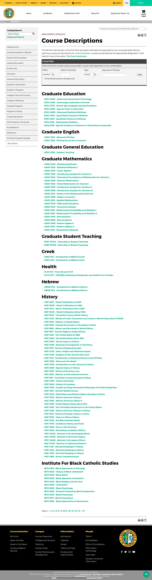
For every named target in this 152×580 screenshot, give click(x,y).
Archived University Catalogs (18, 138)
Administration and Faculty (18, 122)
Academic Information (16, 85)
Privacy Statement (85, 574)
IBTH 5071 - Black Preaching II (58, 498)
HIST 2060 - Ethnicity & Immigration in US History (68, 345)
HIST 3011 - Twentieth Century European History (67, 378)
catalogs (53, 578)
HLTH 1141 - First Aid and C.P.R (58, 272)
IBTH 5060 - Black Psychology (58, 488)
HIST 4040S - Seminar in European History (64, 440)
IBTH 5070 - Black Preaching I (58, 495)
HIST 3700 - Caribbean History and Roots (64, 424)
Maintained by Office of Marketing (113, 574)
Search (117, 3)
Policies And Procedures (16, 58)
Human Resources (43, 536)
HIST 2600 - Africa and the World (60, 361)
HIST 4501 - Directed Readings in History (63, 447)
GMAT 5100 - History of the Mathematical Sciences (68, 194)
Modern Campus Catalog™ (94, 578)
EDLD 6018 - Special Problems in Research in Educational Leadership (77, 125)
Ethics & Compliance (95, 544)
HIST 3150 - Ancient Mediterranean (61, 391)
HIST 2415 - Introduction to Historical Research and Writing (73, 358)
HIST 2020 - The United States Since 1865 (64, 338)
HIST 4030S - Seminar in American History (64, 437)
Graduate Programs (15, 106)
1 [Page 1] (47, 511)
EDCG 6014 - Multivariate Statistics (61, 122)
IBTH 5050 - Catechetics (56, 485)
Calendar (64, 540)
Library (63, 544)
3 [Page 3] (51, 511)
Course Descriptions (15, 117)
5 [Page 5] (56, 511)
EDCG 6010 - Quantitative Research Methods (66, 115)
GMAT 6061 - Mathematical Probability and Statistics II (70, 213)
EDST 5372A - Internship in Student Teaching (66, 242)
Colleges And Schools (45, 540)
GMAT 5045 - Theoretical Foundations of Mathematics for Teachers (76, 177)
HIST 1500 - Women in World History (61, 322)
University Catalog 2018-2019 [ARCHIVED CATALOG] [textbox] (119, 29)
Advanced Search (15, 37)
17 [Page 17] (84, 511)
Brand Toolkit (97, 574)
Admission (11, 74)
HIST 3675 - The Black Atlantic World (62, 420)
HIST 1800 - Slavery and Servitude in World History (68, 328)
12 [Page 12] (76, 511)
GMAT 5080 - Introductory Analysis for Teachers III (68, 190)
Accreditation (92, 540)
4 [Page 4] (53, 511)
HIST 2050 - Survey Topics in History (61, 341)
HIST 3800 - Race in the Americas (60, 427)
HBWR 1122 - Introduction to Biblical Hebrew (66, 287)
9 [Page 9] (66, 511)
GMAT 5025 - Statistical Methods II (61, 167)
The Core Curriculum (77, 56)
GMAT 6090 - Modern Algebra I (59, 223)
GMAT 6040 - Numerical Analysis (60, 207)
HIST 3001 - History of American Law (61, 371)
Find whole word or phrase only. (60, 79)
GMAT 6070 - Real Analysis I (57, 217)
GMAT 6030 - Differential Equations (61, 204)
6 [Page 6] (58, 511)
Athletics (53, 3)
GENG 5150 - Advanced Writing (59, 137)
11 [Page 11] (73, 511)
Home (7, 22)
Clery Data (90, 555)
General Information (15, 63)
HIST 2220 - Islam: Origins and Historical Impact (67, 351)
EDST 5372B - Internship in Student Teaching (66, 245)
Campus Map (41, 548)
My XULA (76, 3)
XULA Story (64, 3)
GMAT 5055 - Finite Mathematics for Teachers (66, 184)
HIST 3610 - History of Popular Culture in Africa (66, 414)
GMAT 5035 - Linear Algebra (57, 171)
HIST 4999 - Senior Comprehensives (61, 457)
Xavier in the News (18, 544)
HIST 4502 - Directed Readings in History (64, 450)
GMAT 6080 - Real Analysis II (58, 220)
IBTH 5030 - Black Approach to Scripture (64, 478)
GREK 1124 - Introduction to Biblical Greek (64, 257)
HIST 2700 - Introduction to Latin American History (69, 364)
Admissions (65, 536)
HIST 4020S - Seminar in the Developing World (67, 434)
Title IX (89, 536)
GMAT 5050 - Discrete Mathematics (61, 181)
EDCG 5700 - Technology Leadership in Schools (67, 102)
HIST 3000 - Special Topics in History (62, 368)
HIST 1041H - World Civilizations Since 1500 (65, 312)
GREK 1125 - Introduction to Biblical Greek (64, 260)
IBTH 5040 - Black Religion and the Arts (63, 482)
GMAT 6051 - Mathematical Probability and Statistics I (70, 210)
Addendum (11, 133)
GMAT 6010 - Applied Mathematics (61, 200)
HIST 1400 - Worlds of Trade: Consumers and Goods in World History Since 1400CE (83, 318)
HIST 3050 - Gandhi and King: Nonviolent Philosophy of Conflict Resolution (80, 387)
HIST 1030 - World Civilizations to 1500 (62, 302)
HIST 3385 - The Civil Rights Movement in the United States (73, 407)
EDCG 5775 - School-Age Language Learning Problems (70, 106)
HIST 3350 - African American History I (63, 397)
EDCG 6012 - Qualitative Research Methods (65, 119)
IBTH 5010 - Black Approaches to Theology (64, 468)
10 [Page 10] (70, 511)
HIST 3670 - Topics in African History (61, 417)
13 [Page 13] (79, 511)
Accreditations (13, 127)
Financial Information (15, 79)
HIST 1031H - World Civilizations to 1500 (63, 305)
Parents (34, 3)
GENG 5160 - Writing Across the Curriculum (65, 140)
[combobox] (123, 28)
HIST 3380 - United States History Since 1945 (65, 404)
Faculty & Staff (21, 3)
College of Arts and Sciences (18, 95)
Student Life (12, 68)
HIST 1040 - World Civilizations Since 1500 (64, 309)
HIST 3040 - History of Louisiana (59, 384)
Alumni (43, 3)
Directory (39, 544)
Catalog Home (13, 47)
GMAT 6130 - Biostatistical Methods (61, 230)
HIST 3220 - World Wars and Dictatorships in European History (74, 394)
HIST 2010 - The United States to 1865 (62, 335)
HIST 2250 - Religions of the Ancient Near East (66, 355)
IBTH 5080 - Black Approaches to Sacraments (66, 501)
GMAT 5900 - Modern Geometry (59, 197)
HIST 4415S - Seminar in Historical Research (65, 443)
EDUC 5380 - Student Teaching (59, 152)
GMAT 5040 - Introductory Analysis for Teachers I (68, 174)
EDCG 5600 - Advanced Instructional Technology (67, 99)
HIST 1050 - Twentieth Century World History (66, 315)
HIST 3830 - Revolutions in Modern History (64, 430)
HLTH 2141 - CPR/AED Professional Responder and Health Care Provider (78, 275)
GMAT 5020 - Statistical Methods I (60, 164)
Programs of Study (14, 111)
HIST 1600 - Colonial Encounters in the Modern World (70, 325)
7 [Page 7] (61, 511)
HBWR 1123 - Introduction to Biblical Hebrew (66, 290)
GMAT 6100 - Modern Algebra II (59, 226)
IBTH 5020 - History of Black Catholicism (63, 472)
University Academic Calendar (19, 52)
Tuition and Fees (67, 548)
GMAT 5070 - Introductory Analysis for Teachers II (68, 187)
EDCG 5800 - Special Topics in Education (64, 109)
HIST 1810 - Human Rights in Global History (65, 332)
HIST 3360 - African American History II (63, 401)
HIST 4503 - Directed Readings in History (64, 453)
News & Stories (17, 540)
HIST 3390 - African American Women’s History (67, 411)
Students (8, 3)
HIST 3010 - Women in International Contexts (66, 374)
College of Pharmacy (15, 101)
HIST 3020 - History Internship (59, 381)
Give (126, 3)
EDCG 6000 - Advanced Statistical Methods (65, 112)
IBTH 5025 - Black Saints (56, 475)
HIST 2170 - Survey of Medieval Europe (62, 348)
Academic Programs (15, 90)
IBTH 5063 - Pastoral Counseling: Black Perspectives (69, 491)
